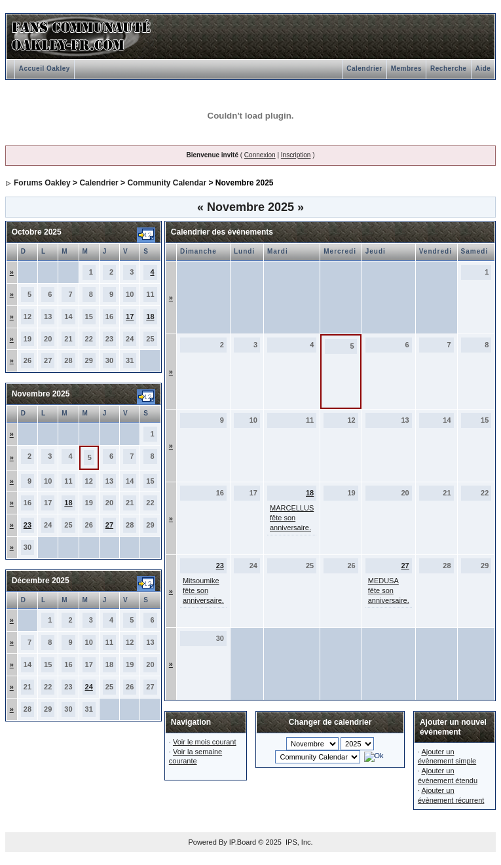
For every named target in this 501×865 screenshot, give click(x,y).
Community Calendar (166, 182)
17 (130, 316)
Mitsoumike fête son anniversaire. (203, 590)
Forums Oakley (42, 182)
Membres (406, 68)
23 (27, 525)
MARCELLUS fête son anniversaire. (292, 517)
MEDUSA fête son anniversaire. (388, 590)
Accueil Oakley (44, 68)
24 (89, 687)
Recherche (448, 68)
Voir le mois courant (204, 742)
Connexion (260, 155)
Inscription (296, 155)
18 (150, 316)
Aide (483, 68)
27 (109, 525)
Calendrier (364, 68)
